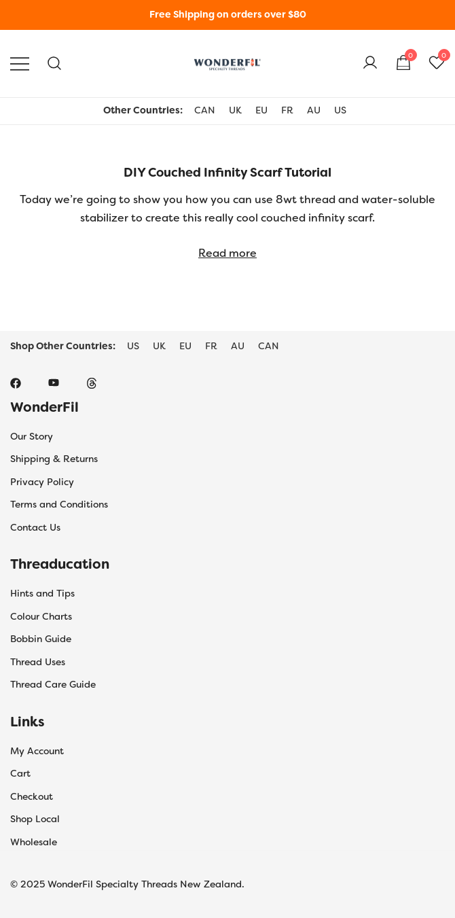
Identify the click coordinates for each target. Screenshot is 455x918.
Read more (227, 253)
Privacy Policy (42, 482)
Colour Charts (41, 616)
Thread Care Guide (53, 684)
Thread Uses (37, 662)
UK (235, 110)
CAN (204, 110)
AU (314, 110)
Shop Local (35, 819)
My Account (37, 751)
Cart (20, 773)
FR (287, 110)
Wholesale (33, 842)
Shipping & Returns (54, 459)
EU (261, 110)
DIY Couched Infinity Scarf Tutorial (227, 172)
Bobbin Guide (40, 639)
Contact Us (35, 527)
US (340, 110)
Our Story (31, 436)
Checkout (31, 796)
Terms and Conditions (59, 504)
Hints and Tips (42, 593)
